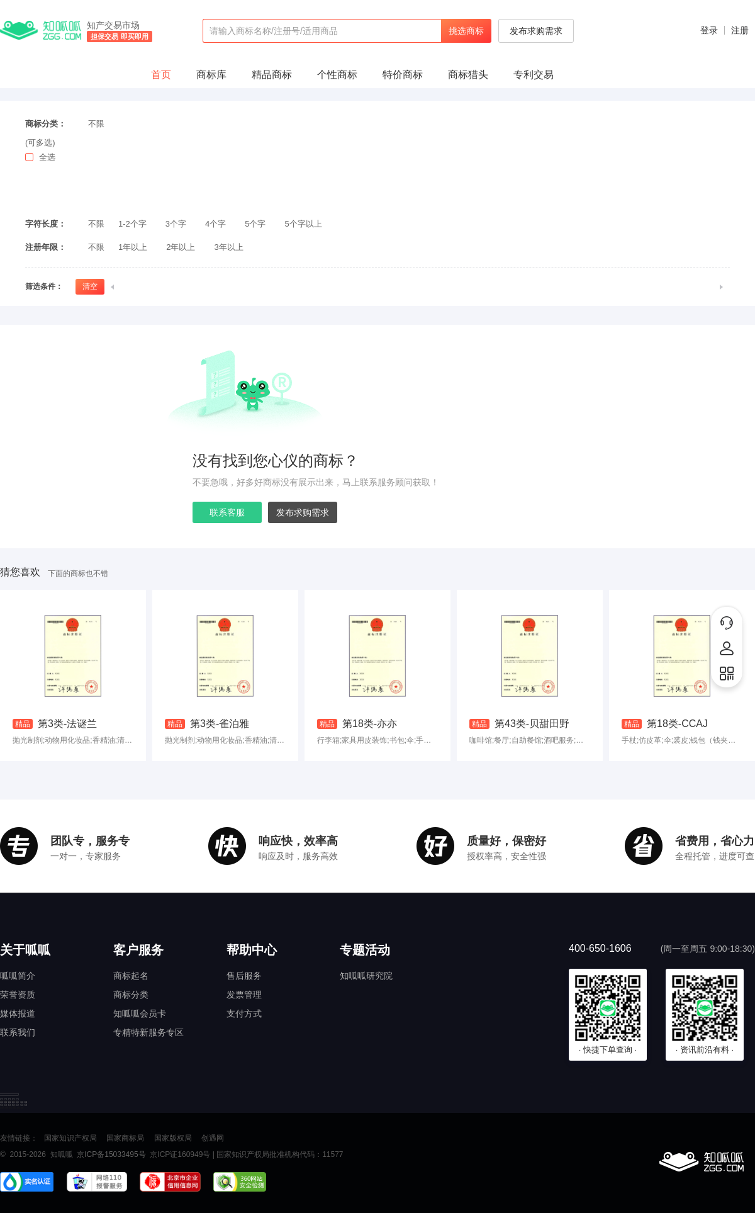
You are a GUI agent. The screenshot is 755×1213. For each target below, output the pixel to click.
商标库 (211, 74)
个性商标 (337, 74)
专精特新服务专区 (148, 1032)
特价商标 (403, 74)
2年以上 (180, 247)
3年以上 (228, 247)
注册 (740, 30)
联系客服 (227, 512)
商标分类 (130, 994)
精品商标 (272, 74)
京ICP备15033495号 (111, 1154)
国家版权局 (173, 1138)
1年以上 (132, 247)
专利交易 (533, 74)
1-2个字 (132, 223)
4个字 (215, 223)
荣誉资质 (17, 994)
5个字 (255, 223)
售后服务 (244, 975)
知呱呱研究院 (366, 975)
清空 (90, 286)
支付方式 (244, 1013)
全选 (47, 157)
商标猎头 (468, 74)
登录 (709, 30)
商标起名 (130, 975)
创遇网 (212, 1138)
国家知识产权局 (70, 1138)
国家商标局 (125, 1138)
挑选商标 (466, 31)
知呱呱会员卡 (139, 1013)
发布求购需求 (536, 31)
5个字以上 (303, 223)
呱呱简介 (17, 975)
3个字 (175, 223)
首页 (161, 74)
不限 (96, 123)
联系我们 (17, 1032)
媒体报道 (17, 1013)
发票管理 (244, 994)
